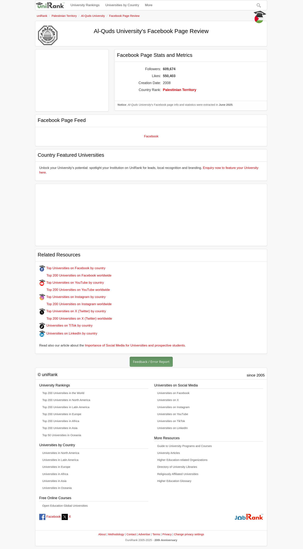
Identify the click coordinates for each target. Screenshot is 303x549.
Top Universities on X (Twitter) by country (72, 311)
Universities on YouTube (172, 414)
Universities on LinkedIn (172, 428)
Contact (131, 534)
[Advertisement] (72, 80)
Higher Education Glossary (174, 481)
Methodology (116, 534)
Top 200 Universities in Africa (60, 421)
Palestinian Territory (179, 90)
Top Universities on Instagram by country (72, 297)
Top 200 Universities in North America (66, 400)
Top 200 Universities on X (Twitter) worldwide (75, 318)
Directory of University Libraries (177, 466)
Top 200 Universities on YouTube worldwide (74, 290)
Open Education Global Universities (65, 505)
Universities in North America (60, 453)
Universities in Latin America (60, 459)
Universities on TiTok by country (66, 325)
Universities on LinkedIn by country (68, 333)
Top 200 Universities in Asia (59, 428)
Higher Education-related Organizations (182, 459)
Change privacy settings (189, 534)
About (102, 534)
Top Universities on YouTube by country (71, 282)
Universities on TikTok (171, 421)
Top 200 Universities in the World (63, 393)
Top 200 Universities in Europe (61, 414)
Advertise (144, 534)
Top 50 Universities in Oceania (61, 435)
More (148, 5)
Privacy (167, 534)
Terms (156, 534)
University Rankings (85, 5)
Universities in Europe (56, 466)
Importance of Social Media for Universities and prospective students (135, 345)
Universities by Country (122, 5)
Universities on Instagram (173, 407)
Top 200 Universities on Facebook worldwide (75, 275)
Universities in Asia (54, 481)
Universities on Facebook (173, 393)
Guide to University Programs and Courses (184, 446)
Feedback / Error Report (151, 361)
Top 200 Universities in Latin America (65, 407)
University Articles (168, 453)
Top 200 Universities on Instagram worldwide (75, 304)
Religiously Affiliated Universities (177, 474)
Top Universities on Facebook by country (72, 268)
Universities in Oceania (57, 487)
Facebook (151, 136)
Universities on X (168, 400)
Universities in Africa (55, 474)
